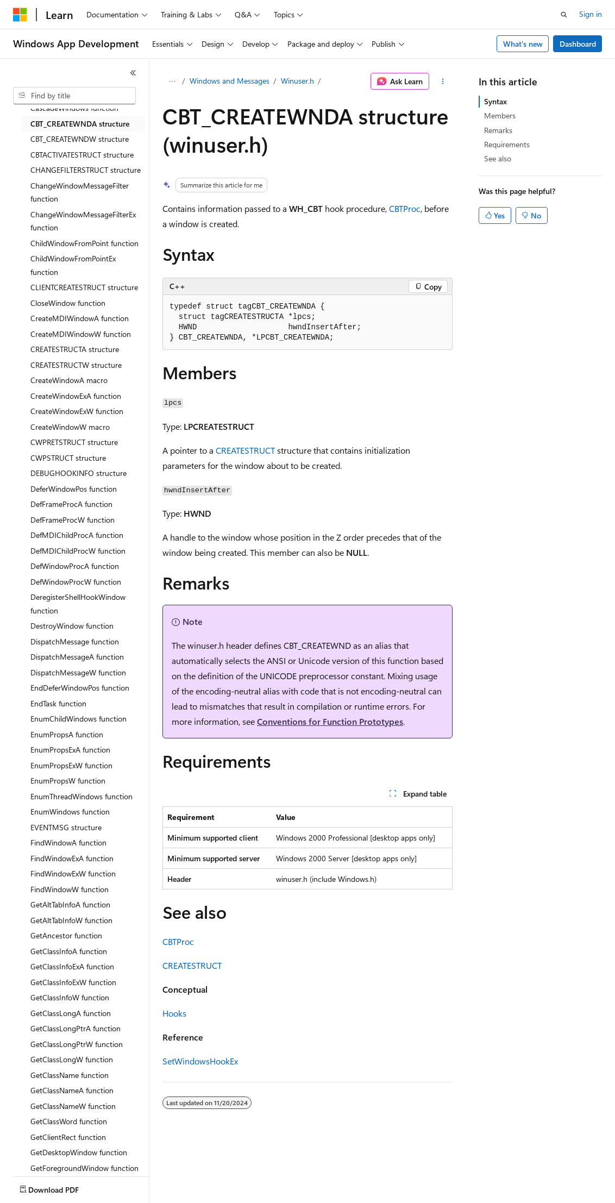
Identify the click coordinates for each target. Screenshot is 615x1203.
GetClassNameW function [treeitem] (73, 1106)
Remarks (498, 130)
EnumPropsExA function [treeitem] (70, 749)
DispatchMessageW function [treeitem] (78, 672)
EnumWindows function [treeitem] (70, 811)
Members (500, 115)
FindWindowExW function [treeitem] (73, 873)
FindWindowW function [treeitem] (69, 889)
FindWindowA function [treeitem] (68, 842)
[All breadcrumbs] (171, 81)
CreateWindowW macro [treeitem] (70, 427)
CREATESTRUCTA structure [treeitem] (74, 349)
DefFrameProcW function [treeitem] (72, 520)
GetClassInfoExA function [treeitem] (72, 966)
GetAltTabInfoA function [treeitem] (70, 904)
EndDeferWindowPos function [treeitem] (79, 687)
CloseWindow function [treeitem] (67, 303)
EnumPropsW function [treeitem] (67, 780)
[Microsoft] (20, 15)
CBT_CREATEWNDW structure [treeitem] (79, 139)
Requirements (507, 144)
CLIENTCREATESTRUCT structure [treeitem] (84, 287)
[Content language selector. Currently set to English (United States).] (62, 1187)
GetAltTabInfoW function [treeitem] (71, 920)
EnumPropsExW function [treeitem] (71, 765)
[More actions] (443, 81)
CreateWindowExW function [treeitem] (76, 411)
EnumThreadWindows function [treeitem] (81, 796)
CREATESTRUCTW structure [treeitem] (76, 365)
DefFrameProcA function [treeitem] (71, 504)
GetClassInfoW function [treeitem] (69, 997)
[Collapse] (133, 73)
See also (497, 158)
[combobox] (74, 95)
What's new (523, 44)
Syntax (495, 101)
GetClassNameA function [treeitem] (72, 1090)
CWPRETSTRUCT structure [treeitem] (74, 442)
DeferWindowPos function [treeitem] (73, 489)
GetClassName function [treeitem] (69, 1075)
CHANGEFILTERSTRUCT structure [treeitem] (85, 170)
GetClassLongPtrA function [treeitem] (75, 1028)
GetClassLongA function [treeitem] (70, 1013)
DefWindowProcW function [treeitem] (75, 582)
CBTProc (405, 208)
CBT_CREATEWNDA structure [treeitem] (79, 123)
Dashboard (578, 44)
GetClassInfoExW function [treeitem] (73, 982)
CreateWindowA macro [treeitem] (69, 380)
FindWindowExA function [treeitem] (72, 858)
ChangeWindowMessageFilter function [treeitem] (79, 192)
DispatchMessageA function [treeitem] (77, 656)
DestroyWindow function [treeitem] (72, 626)
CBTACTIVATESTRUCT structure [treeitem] (82, 154)
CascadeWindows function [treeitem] (74, 108)
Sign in (590, 14)
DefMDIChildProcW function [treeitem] (77, 551)
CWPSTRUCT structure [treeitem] (68, 458)
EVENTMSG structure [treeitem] (66, 827)
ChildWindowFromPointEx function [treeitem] (73, 265)
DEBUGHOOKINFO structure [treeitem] (78, 473)
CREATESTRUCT (245, 450)
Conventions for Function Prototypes (330, 721)
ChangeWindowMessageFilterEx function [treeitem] (83, 221)
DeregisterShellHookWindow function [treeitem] (77, 604)
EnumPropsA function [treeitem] (66, 734)
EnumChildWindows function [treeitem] (78, 718)
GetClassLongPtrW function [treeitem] (76, 1044)
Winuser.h (297, 81)
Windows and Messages (229, 81)
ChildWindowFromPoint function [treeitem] (84, 243)
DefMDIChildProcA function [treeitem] (76, 535)
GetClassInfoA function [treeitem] (68, 951)
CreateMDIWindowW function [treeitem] (80, 334)
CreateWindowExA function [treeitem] (75, 396)
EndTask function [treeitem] (58, 703)
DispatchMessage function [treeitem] (74, 641)
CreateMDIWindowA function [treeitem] (79, 318)
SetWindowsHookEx (200, 1061)
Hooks (174, 1013)
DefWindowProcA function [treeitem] (74, 566)
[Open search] (564, 14)
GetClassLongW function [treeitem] (71, 1059)
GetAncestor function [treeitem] (66, 935)
